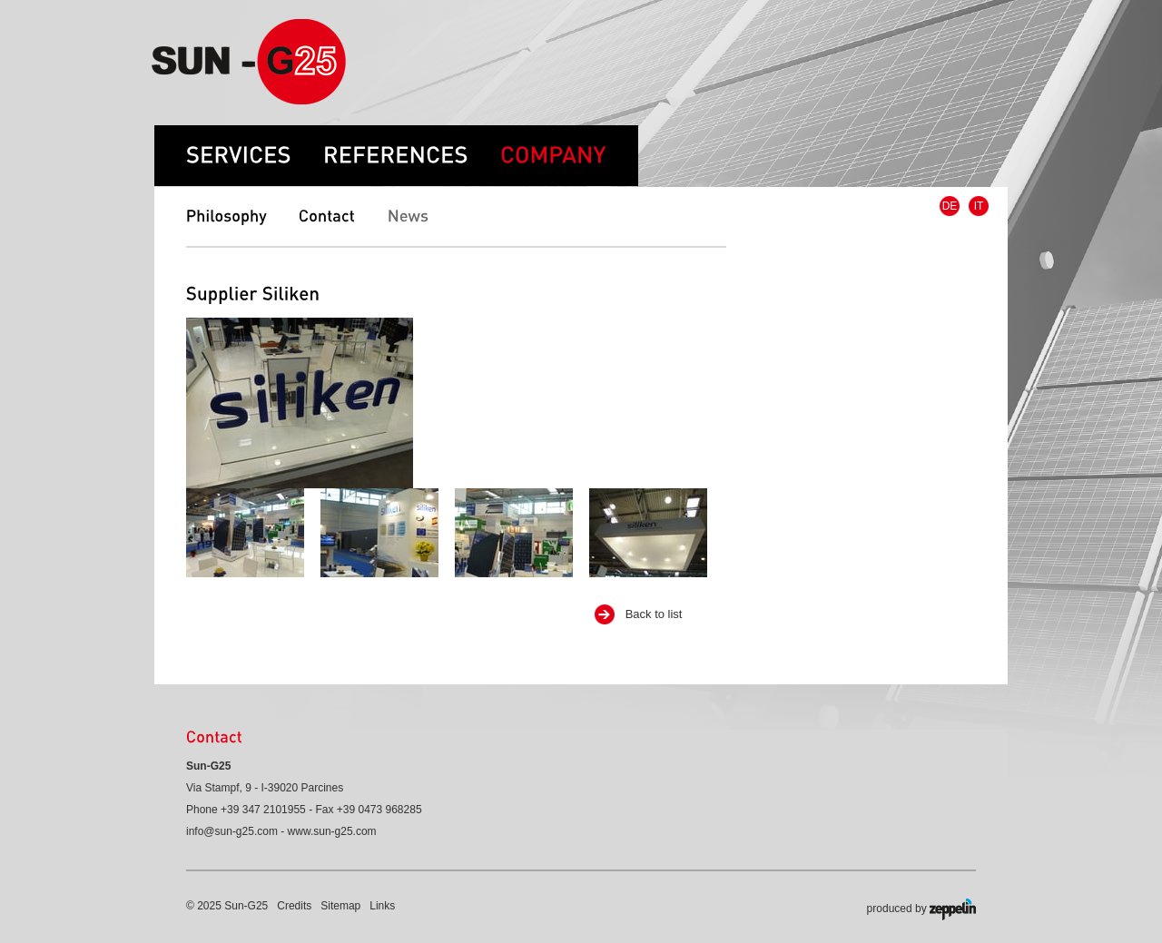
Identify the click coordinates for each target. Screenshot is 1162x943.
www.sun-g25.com (332, 831)
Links (382, 905)
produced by (921, 909)
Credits (294, 905)
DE (950, 206)
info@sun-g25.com (232, 831)
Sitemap (340, 905)
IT (979, 206)
